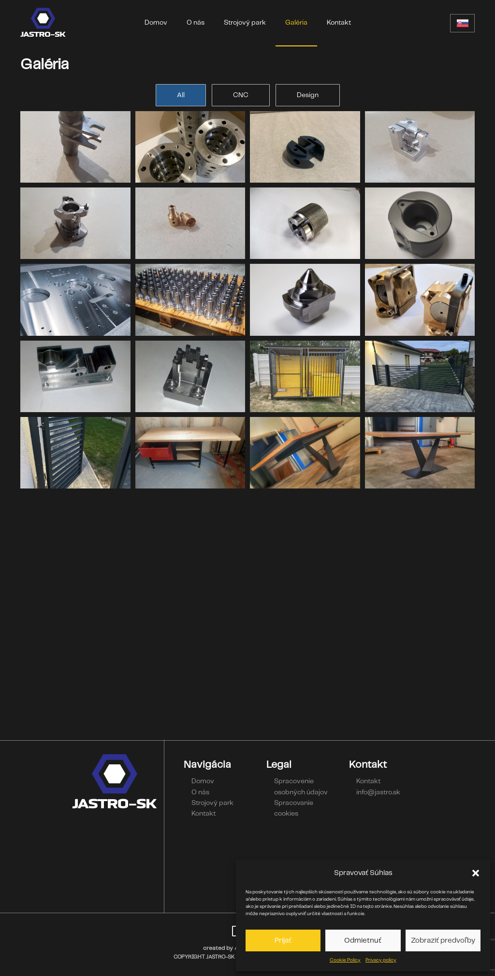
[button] (475, 873)
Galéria (296, 22)
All (181, 95)
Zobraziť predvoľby (443, 940)
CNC (240, 95)
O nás (195, 22)
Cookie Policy (345, 960)
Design (308, 95)
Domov (156, 22)
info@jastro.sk (378, 792)
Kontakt (339, 22)
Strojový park (245, 22)
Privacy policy (380, 960)
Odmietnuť (362, 940)
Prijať (283, 940)
